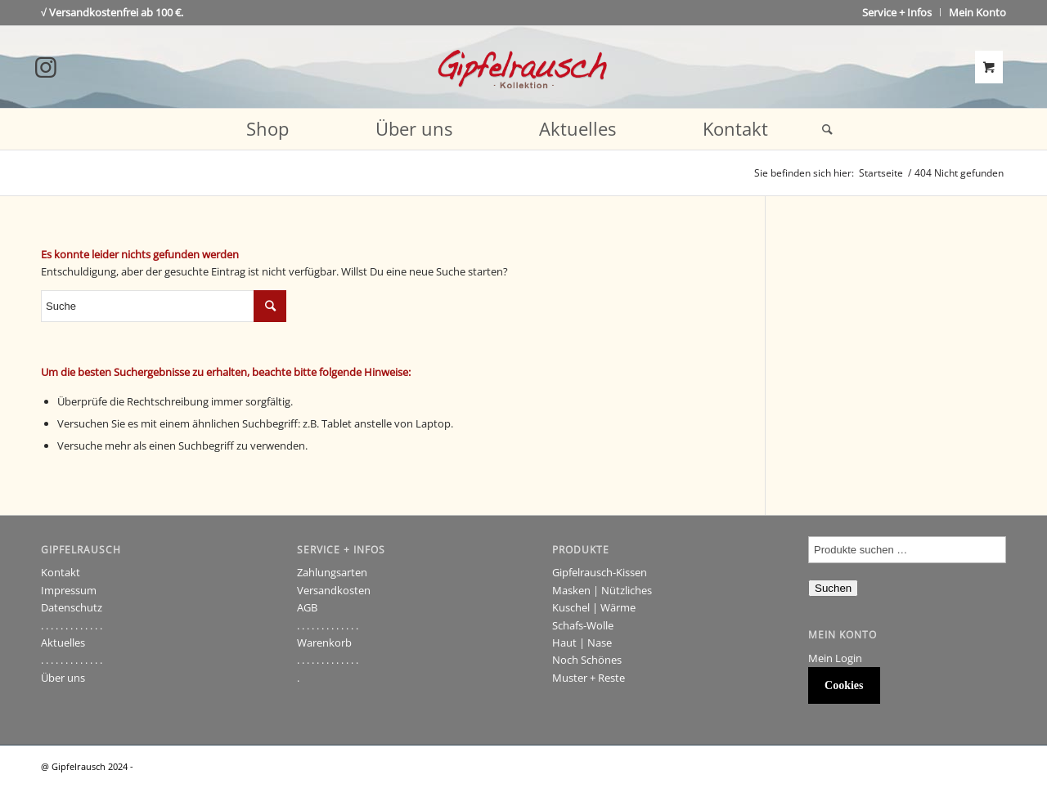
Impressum (69, 590)
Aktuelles (63, 642)
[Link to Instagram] (46, 67)
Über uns (63, 677)
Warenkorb (324, 642)
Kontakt (60, 572)
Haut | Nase (582, 642)
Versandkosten (334, 590)
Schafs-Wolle (582, 625)
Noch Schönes (587, 659)
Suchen (833, 588)
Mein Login (835, 658)
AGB (307, 607)
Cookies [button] (844, 685)
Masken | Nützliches (602, 590)
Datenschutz (71, 607)
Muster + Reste (588, 677)
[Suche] (822, 129)
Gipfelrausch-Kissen (599, 572)
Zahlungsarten (332, 572)
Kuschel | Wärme (594, 607)
